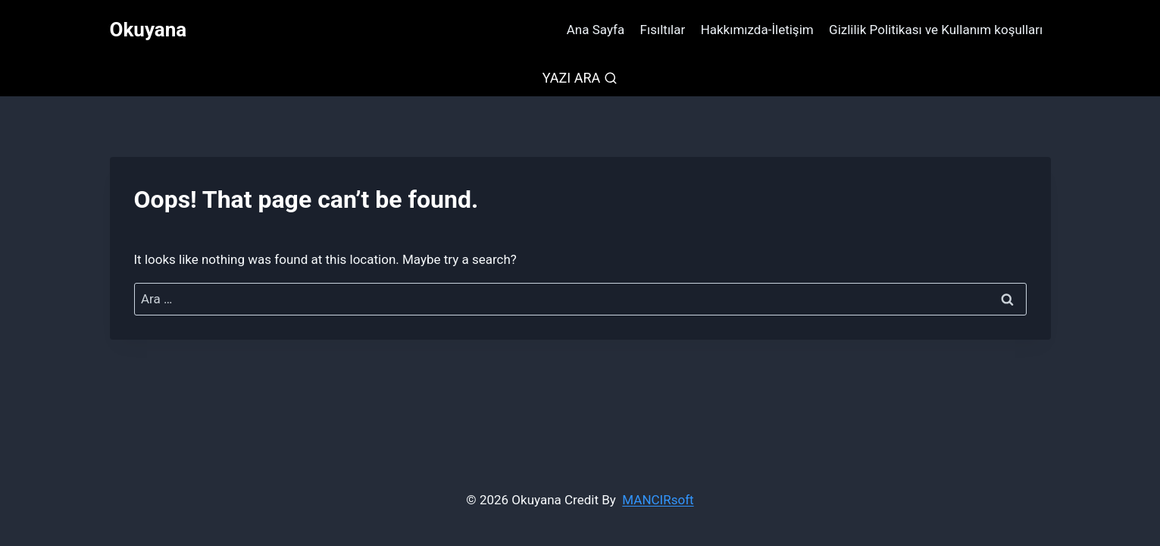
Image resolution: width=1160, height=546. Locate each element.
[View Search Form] (580, 78)
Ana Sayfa (595, 29)
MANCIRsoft (657, 499)
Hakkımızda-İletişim (757, 29)
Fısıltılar (663, 29)
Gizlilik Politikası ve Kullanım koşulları (936, 29)
